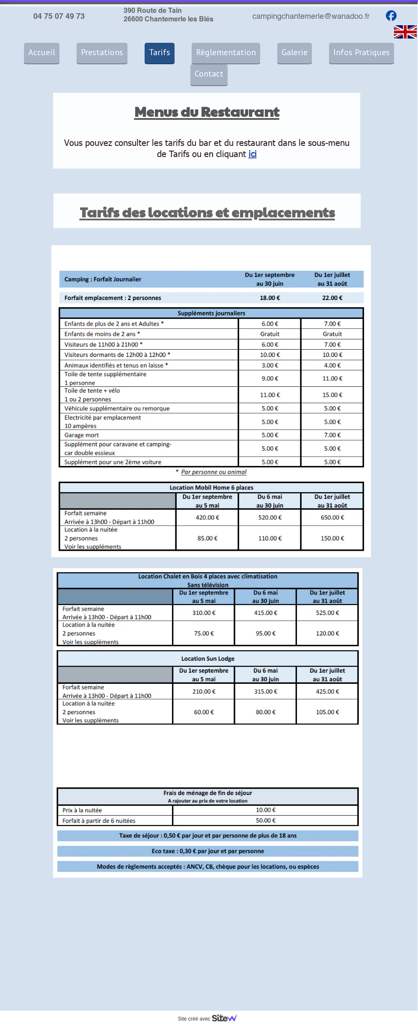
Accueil (41, 52)
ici (253, 153)
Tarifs (159, 52)
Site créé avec (211, 1019)
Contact (209, 73)
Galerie (295, 52)
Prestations (102, 52)
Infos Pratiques (361, 52)
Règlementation (226, 52)
